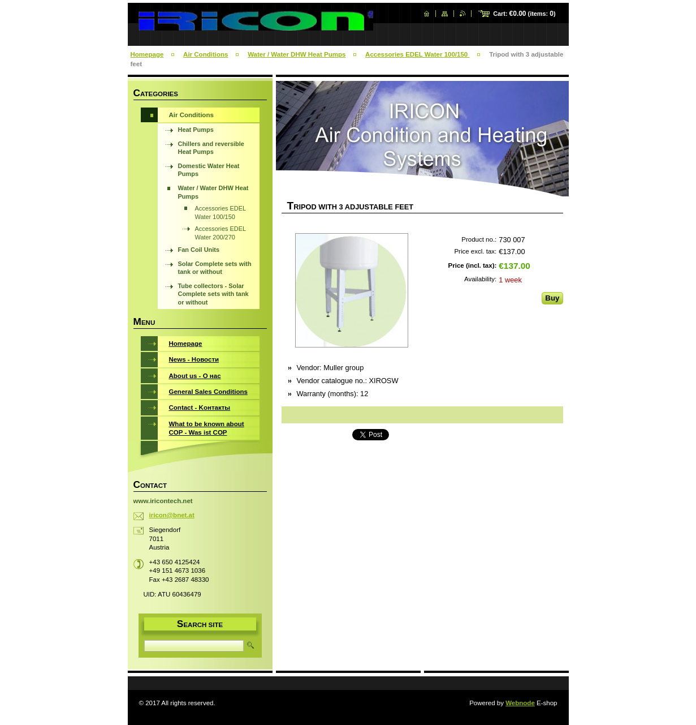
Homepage (147, 54)
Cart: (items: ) (524, 13)
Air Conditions (205, 54)
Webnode (520, 703)
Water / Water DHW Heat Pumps (296, 54)
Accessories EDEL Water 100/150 (417, 54)
